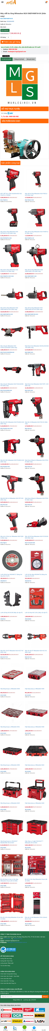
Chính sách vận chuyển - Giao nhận (9, 976)
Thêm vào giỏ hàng (11, 42)
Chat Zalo (15, 1028)
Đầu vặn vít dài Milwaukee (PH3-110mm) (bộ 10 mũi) (36, 918)
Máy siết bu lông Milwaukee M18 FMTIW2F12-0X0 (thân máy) (9, 232)
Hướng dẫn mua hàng (6, 958)
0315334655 (7, 938)
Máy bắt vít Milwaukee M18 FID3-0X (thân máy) (36, 422)
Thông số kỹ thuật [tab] (19, 59)
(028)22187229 (17, 938)
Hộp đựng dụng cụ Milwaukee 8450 (10, 765)
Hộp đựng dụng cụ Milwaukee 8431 (10, 727)
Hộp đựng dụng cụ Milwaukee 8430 (34, 727)
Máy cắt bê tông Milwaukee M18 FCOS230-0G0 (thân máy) (36, 537)
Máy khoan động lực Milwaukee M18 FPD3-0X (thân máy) (36, 461)
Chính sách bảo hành (6, 978)
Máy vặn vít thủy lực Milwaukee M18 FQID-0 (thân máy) (12, 537)
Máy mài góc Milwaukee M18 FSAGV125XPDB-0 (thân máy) (8, 346)
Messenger (34, 1028)
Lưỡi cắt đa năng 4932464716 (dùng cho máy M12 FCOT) (36, 575)
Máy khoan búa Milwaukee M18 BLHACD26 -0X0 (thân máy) (37, 346)
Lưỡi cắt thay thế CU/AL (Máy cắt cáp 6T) (36, 612)
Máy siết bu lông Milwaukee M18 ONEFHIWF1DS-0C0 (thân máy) (34, 308)
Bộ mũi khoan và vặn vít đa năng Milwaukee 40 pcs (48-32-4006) (9, 880)
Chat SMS (44, 1028)
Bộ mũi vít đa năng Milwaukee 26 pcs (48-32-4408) (36, 880)
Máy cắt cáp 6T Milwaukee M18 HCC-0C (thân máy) (36, 651)
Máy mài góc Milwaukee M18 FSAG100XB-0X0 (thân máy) (12, 384)
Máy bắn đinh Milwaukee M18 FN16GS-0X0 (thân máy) (12, 422)
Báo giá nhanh (31, 59)
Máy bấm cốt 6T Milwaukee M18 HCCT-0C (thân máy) (11, 651)
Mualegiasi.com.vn (21, 942)
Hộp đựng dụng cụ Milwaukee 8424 (34, 765)
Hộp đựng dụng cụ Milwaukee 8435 (34, 688)
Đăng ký (45, 996)
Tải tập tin (5, 30)
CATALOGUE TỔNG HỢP (6, 963)
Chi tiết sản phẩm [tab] (6, 59)
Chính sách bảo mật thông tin (8, 983)
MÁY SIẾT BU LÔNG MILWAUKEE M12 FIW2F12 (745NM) (11, 194)
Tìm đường (5, 1028)
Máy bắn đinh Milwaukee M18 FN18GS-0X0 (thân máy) (12, 461)
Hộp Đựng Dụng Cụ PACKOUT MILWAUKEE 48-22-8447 (8, 841)
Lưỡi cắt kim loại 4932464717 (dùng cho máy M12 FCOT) (11, 575)
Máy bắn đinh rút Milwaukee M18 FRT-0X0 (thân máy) (11, 499)
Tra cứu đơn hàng (5, 965)
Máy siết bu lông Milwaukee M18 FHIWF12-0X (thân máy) (36, 232)
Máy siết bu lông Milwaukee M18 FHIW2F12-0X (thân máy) (9, 270)
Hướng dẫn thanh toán (6, 961)
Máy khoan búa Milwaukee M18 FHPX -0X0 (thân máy (36, 384)
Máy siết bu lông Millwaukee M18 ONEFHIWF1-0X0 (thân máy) (34, 270)
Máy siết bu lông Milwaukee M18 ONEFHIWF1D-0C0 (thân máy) (9, 308)
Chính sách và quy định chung (8, 974)
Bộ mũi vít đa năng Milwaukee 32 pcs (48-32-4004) (11, 918)
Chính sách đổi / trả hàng (7, 981)
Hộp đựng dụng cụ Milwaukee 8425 (10, 803)
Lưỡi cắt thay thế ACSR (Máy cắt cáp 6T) (11, 612)
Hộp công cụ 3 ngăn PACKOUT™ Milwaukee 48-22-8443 (34, 841)
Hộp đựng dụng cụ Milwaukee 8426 (34, 803)
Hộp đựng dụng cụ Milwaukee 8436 (10, 688)
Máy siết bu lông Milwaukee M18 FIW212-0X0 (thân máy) (36, 194)
